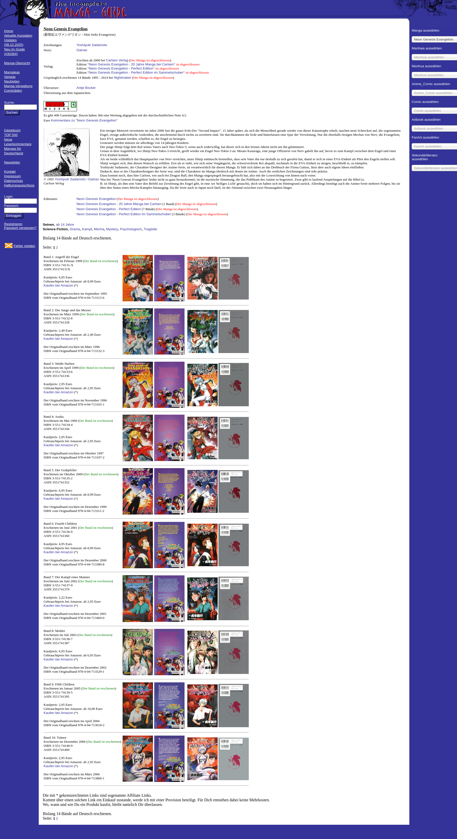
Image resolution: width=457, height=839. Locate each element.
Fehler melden (24, 246)
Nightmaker (122, 77)
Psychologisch (131, 229)
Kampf (87, 229)
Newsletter (12, 162)
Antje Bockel (85, 88)
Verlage (10, 77)
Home (8, 31)
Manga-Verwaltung (18, 86)
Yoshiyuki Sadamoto (91, 45)
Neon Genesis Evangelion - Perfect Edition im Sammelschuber (136, 72)
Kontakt (10, 171)
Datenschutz (13, 181)
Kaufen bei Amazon (58, 285)
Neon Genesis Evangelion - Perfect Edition (121, 68)
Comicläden (13, 90)
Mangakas (12, 72)
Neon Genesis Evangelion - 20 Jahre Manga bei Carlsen (131, 64)
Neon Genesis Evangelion (96, 199)
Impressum (12, 176)
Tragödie (150, 229)
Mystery (112, 229)
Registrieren (13, 224)
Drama (75, 229)
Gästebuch (12, 130)
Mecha (99, 229)
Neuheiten (12, 81)
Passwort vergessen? (20, 228)
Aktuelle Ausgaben (18, 35)
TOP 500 (11, 135)
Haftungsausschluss (19, 185)
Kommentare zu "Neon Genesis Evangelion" (84, 120)
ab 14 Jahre (65, 224)
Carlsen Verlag (117, 60)
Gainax (81, 50)
